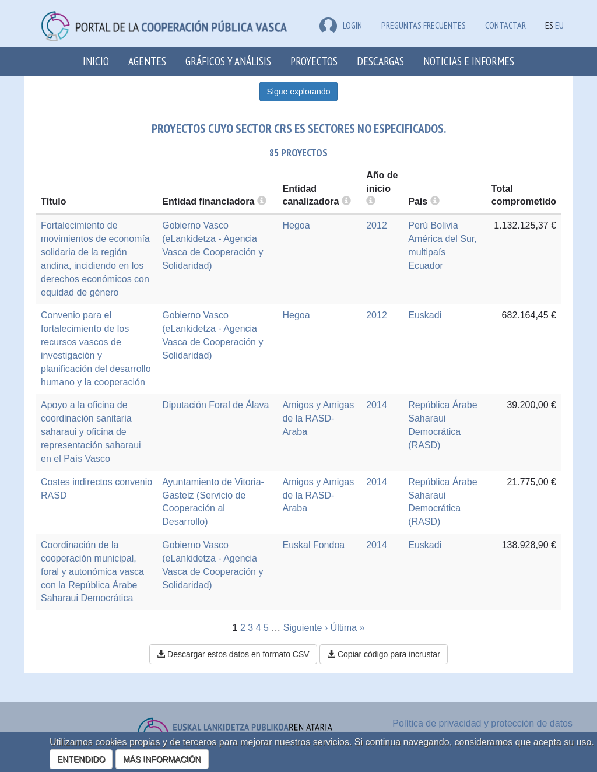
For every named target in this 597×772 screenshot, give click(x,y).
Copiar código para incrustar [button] (383, 654)
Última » (348, 628)
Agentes (147, 61)
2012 (376, 225)
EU (559, 25)
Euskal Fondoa (313, 545)
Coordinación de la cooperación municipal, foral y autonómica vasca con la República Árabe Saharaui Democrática (92, 571)
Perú (418, 225)
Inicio (96, 61)
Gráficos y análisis (228, 61)
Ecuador (425, 266)
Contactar (505, 25)
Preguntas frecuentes (423, 25)
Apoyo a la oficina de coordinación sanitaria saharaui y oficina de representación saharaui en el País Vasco (91, 431)
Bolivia (444, 225)
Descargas (380, 61)
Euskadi (424, 315)
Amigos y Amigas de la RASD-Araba (318, 418)
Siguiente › (305, 628)
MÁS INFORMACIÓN (162, 759)
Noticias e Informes (468, 61)
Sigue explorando (299, 91)
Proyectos (314, 61)
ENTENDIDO (81, 759)
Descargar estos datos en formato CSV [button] (233, 654)
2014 (376, 405)
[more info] (370, 201)
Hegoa (296, 225)
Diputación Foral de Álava (215, 405)
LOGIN (340, 25)
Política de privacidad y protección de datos (482, 723)
